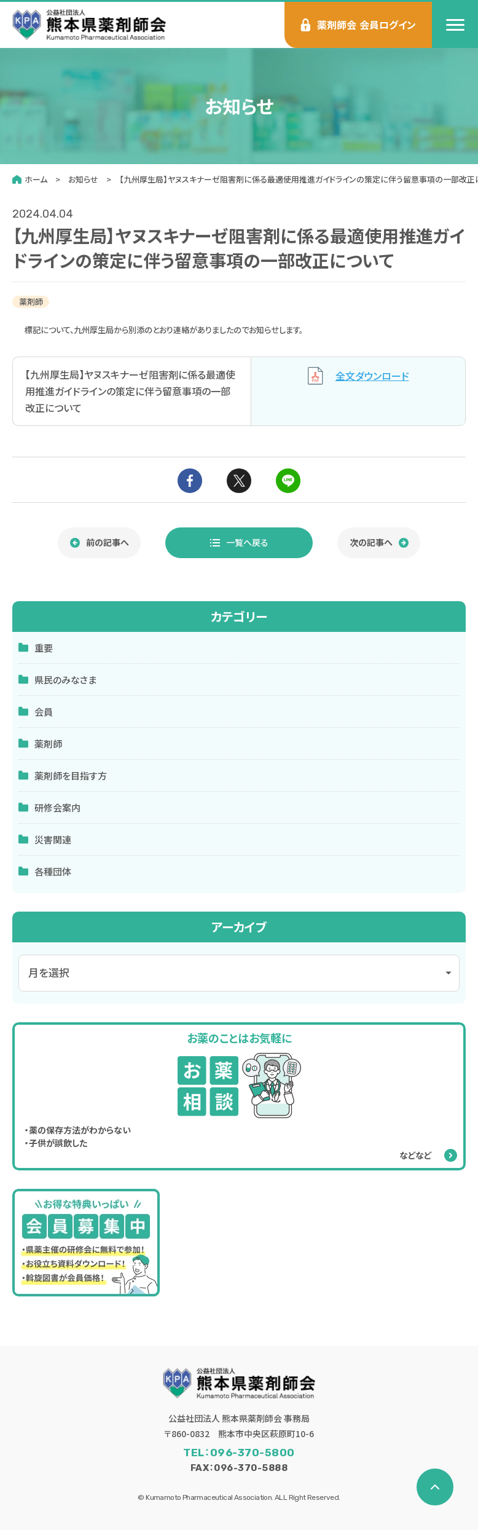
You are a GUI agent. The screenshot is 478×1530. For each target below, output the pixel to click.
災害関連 (44, 839)
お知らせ (83, 179)
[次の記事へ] (378, 542)
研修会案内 (49, 807)
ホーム (36, 179)
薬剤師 (40, 743)
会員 (35, 711)
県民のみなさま (57, 679)
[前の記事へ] (99, 542)
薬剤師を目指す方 (62, 775)
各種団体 (44, 871)
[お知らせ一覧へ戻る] (239, 542)
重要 (35, 647)
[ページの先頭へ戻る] (435, 1487)
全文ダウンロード (358, 376)
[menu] (455, 25)
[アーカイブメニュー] (239, 973)
